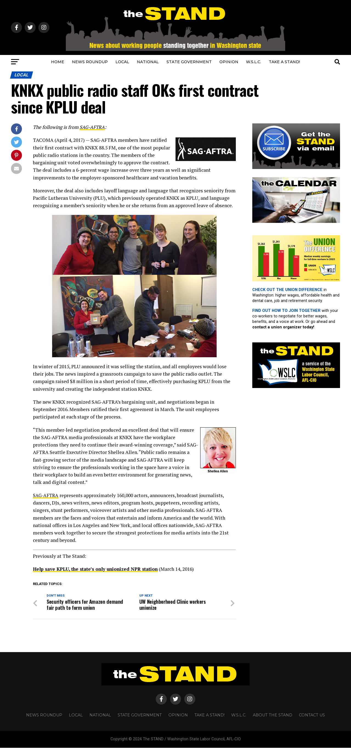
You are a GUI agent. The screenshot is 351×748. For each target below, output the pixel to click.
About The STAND (272, 715)
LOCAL (122, 61)
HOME (57, 61)
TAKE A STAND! (284, 61)
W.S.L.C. (253, 61)
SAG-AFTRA (92, 127)
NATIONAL (148, 61)
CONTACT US (312, 715)
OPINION (228, 61)
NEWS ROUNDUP (90, 61)
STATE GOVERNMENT (189, 61)
